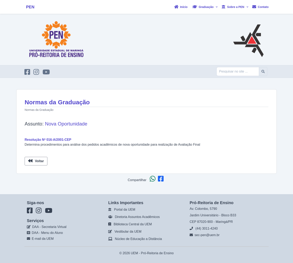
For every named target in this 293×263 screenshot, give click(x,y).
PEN (30, 7)
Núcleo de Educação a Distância (138, 239)
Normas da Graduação (39, 109)
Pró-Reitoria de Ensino (157, 253)
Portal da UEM (124, 209)
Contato (260, 6)
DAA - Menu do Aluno (47, 232)
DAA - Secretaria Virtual (49, 227)
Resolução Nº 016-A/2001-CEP (48, 139)
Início (180, 6)
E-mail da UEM (43, 238)
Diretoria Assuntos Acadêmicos (137, 217)
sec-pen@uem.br (207, 235)
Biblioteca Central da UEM (133, 224)
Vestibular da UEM (127, 231)
